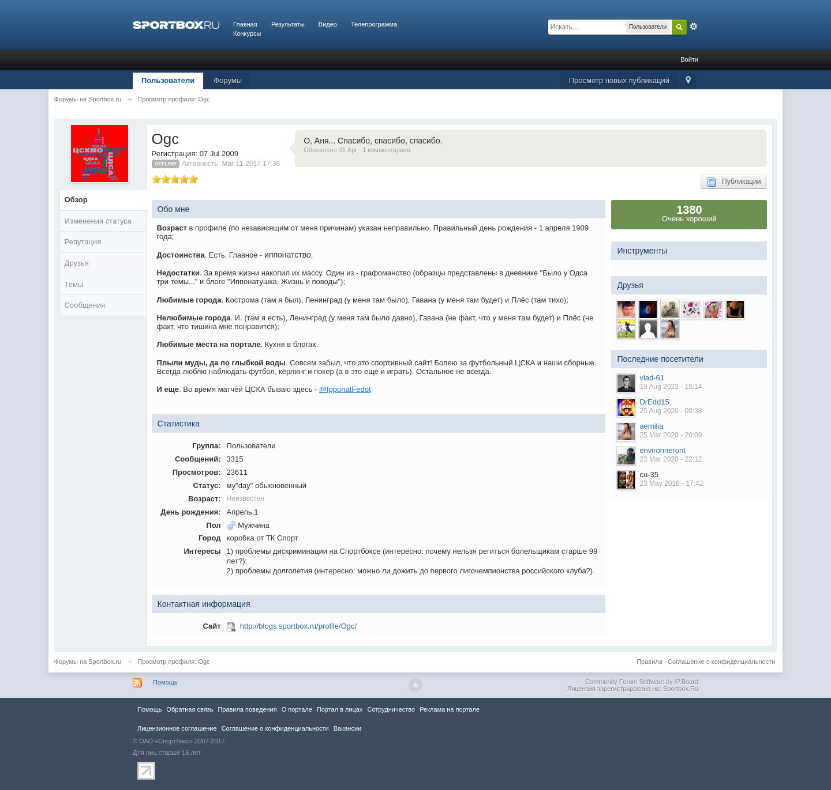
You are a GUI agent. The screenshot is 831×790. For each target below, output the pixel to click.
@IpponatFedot (345, 389)
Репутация (83, 241)
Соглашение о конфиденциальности (721, 661)
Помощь (165, 682)
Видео (328, 24)
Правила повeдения (247, 709)
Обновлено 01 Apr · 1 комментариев (357, 149)
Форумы (228, 80)
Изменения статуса (98, 221)
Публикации (734, 182)
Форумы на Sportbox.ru (88, 661)
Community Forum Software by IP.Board (641, 681)
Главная (245, 24)
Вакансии (347, 728)
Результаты (288, 24)
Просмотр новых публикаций (619, 80)
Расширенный (693, 26)
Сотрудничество (391, 709)
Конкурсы (247, 33)
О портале (297, 709)
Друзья (77, 263)
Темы (74, 284)
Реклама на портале (450, 709)
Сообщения (85, 305)
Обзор (76, 199)
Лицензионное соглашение (177, 728)
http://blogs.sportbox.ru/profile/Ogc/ (298, 626)
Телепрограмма (374, 24)
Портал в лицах (340, 709)
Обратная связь (189, 709)
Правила (649, 661)
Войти (689, 59)
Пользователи (167, 80)
